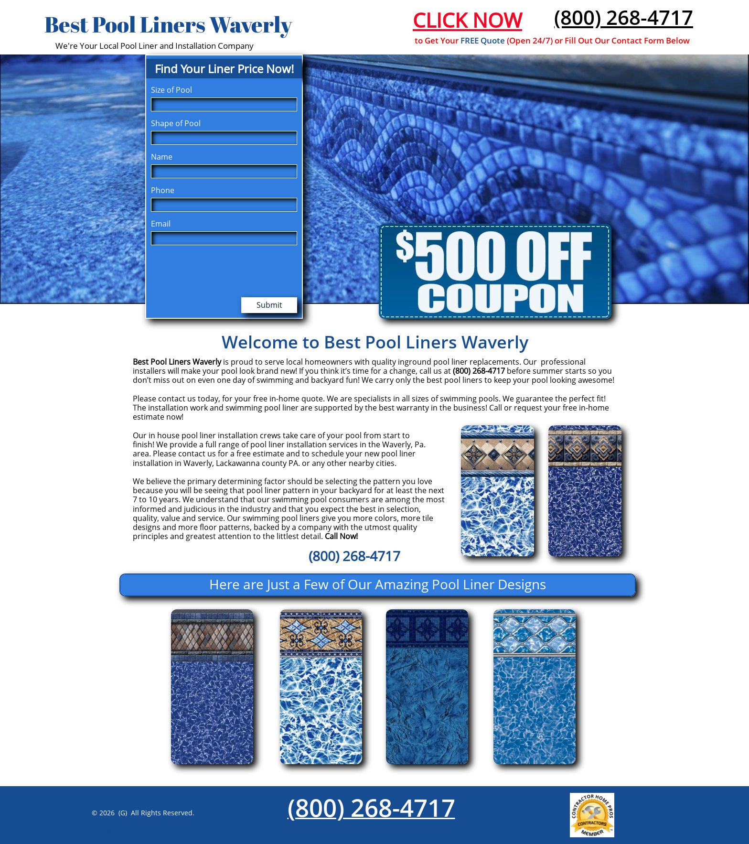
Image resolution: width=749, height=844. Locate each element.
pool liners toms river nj (130, 832)
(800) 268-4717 (623, 17)
